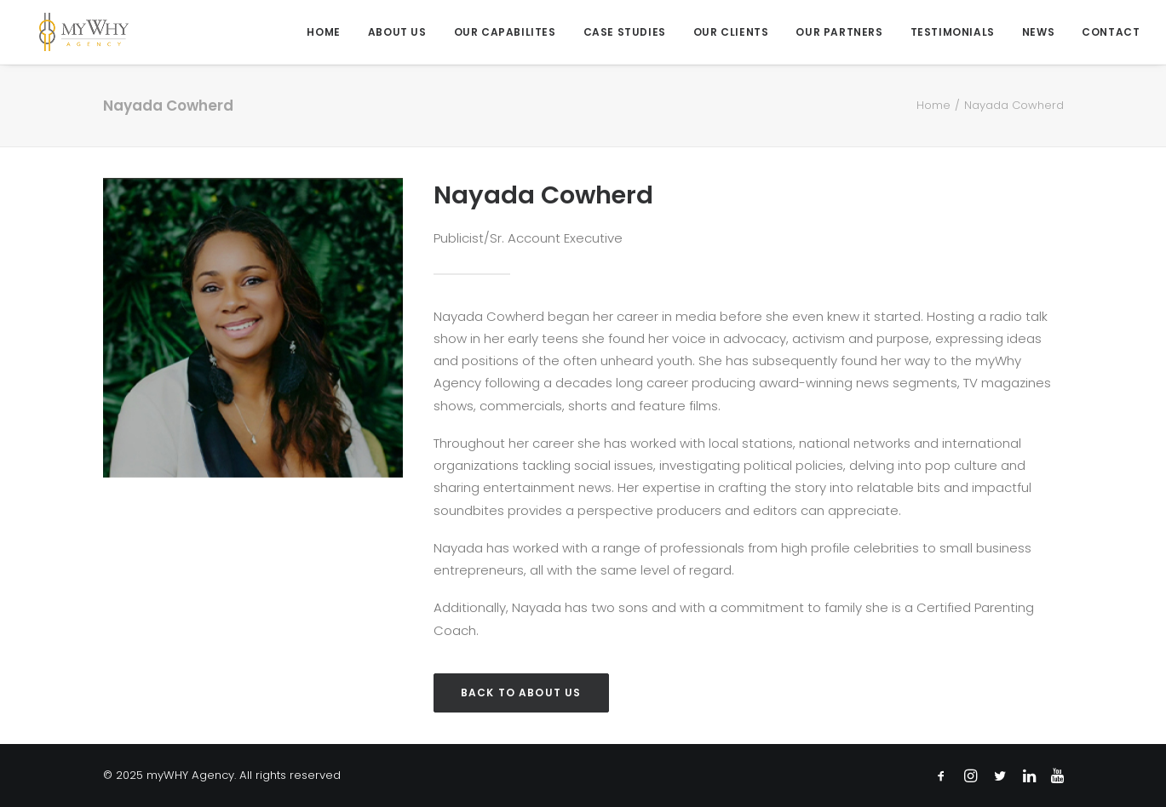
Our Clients (731, 32)
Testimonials (952, 32)
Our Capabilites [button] (505, 32)
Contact (1111, 32)
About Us (397, 32)
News (1038, 32)
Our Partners (839, 32)
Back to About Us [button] (521, 692)
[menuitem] (329, 32)
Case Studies (624, 32)
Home (323, 32)
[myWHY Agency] (71, 32)
